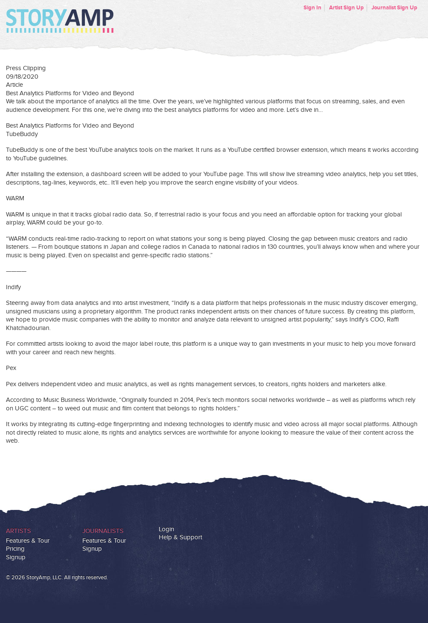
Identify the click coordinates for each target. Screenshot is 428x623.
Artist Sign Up (346, 7)
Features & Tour (28, 540)
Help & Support (180, 537)
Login (166, 529)
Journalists (103, 531)
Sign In (312, 7)
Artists (18, 531)
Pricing (15, 548)
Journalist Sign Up (394, 7)
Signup (15, 557)
